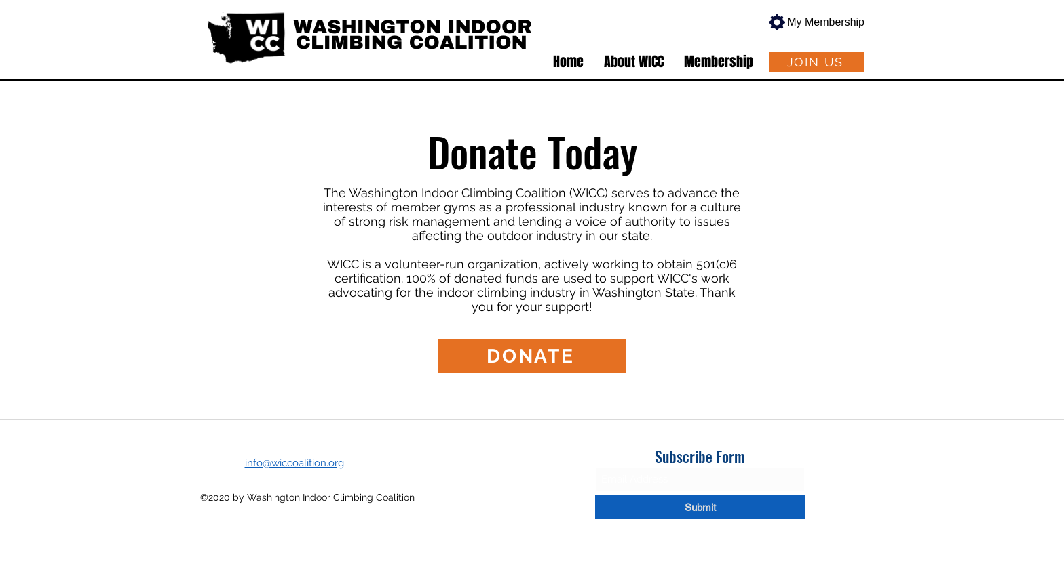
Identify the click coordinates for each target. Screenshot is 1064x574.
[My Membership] (812, 22)
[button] (634, 62)
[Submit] (700, 507)
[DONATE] (532, 356)
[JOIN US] (816, 62)
